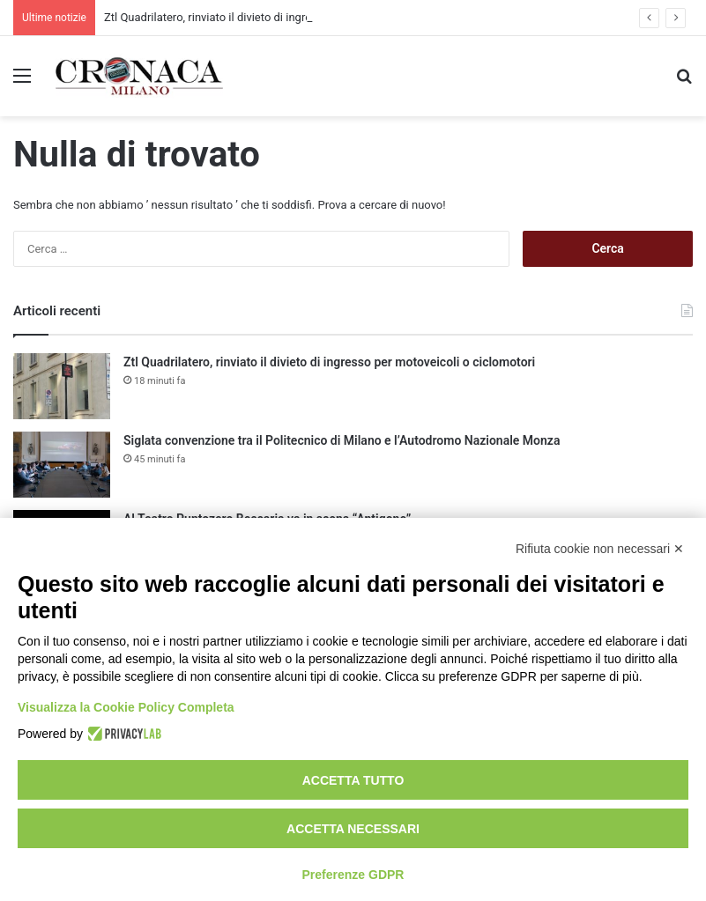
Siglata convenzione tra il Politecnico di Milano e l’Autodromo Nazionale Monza (341, 440)
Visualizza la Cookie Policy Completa (126, 707)
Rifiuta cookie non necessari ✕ (600, 549)
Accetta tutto (353, 780)
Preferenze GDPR (353, 875)
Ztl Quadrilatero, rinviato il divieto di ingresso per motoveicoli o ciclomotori (329, 362)
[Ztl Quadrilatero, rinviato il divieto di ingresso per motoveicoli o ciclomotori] (61, 386)
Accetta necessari (353, 829)
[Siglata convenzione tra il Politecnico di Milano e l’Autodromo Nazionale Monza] (61, 465)
